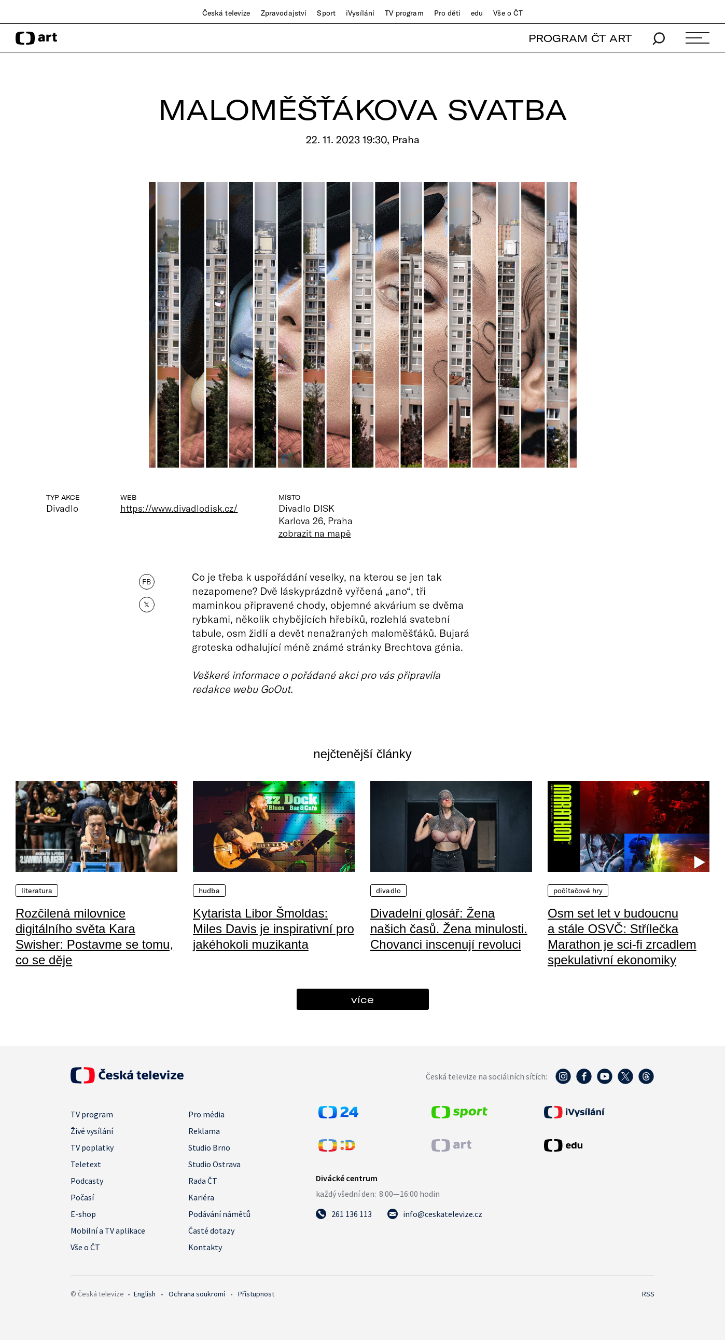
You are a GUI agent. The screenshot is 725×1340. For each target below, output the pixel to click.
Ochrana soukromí (197, 1293)
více (362, 999)
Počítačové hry (578, 890)
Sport (326, 13)
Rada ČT (202, 1180)
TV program (404, 13)
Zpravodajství (284, 13)
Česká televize (226, 13)
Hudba (209, 890)
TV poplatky (92, 1147)
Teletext (86, 1164)
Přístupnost (256, 1293)
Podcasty (87, 1180)
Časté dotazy (211, 1230)
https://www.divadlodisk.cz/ (179, 508)
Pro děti (447, 13)
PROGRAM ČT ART (580, 38)
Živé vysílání (92, 1131)
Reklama (204, 1131)
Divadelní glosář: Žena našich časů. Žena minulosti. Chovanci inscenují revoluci (448, 928)
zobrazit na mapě (314, 533)
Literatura (36, 890)
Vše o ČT (508, 13)
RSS (648, 1293)
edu (477, 13)
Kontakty (205, 1247)
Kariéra (201, 1197)
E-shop (83, 1214)
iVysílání (360, 13)
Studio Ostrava (214, 1164)
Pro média (206, 1114)
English (145, 1293)
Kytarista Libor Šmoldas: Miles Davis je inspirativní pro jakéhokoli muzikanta (273, 928)
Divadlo (388, 890)
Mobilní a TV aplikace (108, 1230)
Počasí (82, 1197)
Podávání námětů (219, 1214)
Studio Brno (209, 1147)
